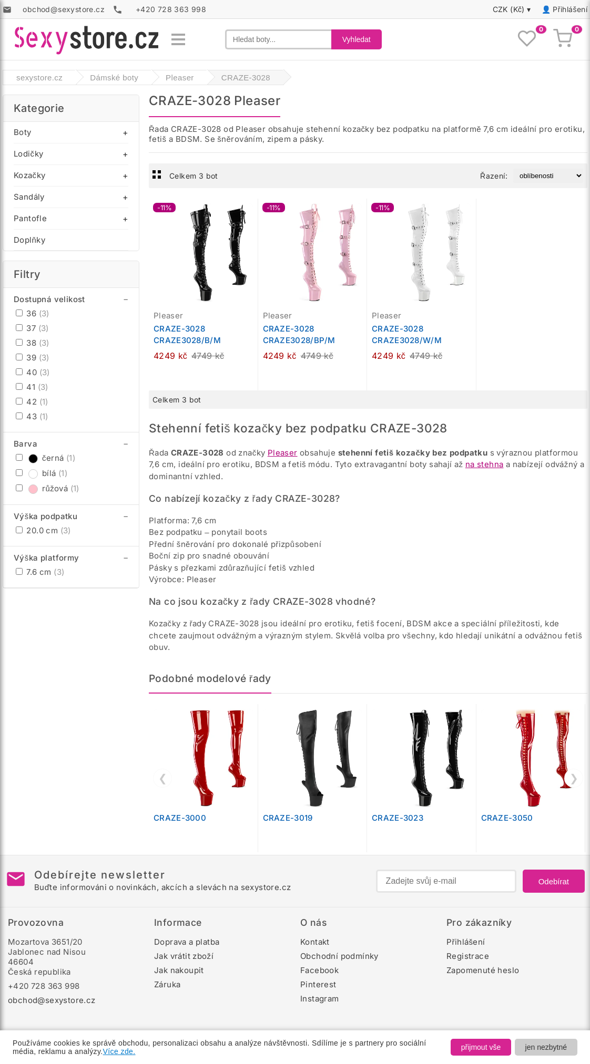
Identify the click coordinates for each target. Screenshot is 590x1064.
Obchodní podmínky (339, 956)
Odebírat (553, 881)
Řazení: (493, 175)
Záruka (167, 984)
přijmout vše (481, 1047)
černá (45, 458)
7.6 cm (40, 572)
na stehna (484, 464)
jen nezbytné (546, 1047)
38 (32, 343)
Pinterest (318, 984)
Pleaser (283, 453)
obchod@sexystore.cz (52, 1000)
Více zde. (119, 1051)
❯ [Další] (573, 778)
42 (32, 402)
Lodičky (28, 154)
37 (32, 328)
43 (32, 416)
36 (32, 313)
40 (33, 372)
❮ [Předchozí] (162, 778)
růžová (47, 488)
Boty (23, 132)
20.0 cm (43, 530)
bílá (41, 473)
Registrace (467, 956)
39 (32, 358)
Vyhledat (356, 39)
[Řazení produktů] (548, 175)
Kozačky (29, 175)
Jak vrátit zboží (183, 956)
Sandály (29, 197)
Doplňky (29, 240)
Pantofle (30, 218)
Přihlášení (570, 9)
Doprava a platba (186, 942)
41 (32, 387)
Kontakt (315, 942)
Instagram (319, 999)
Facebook (319, 970)
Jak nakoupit (179, 970)
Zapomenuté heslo (482, 970)
